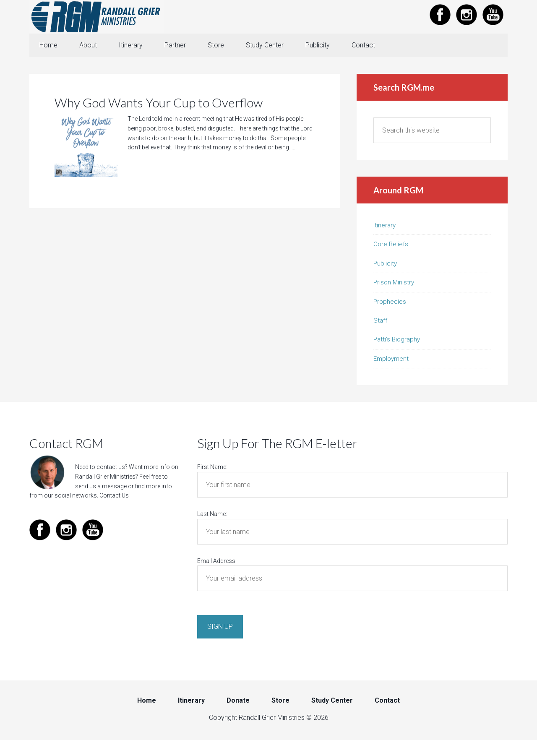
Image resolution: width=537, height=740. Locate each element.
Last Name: (212, 514)
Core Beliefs (390, 244)
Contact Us (114, 495)
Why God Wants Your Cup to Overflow (159, 102)
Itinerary (384, 225)
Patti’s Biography (396, 339)
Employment (391, 358)
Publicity (385, 263)
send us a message (101, 486)
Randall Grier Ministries (96, 17)
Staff (380, 320)
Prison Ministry (393, 282)
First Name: (212, 467)
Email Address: (217, 561)
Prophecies (389, 301)
